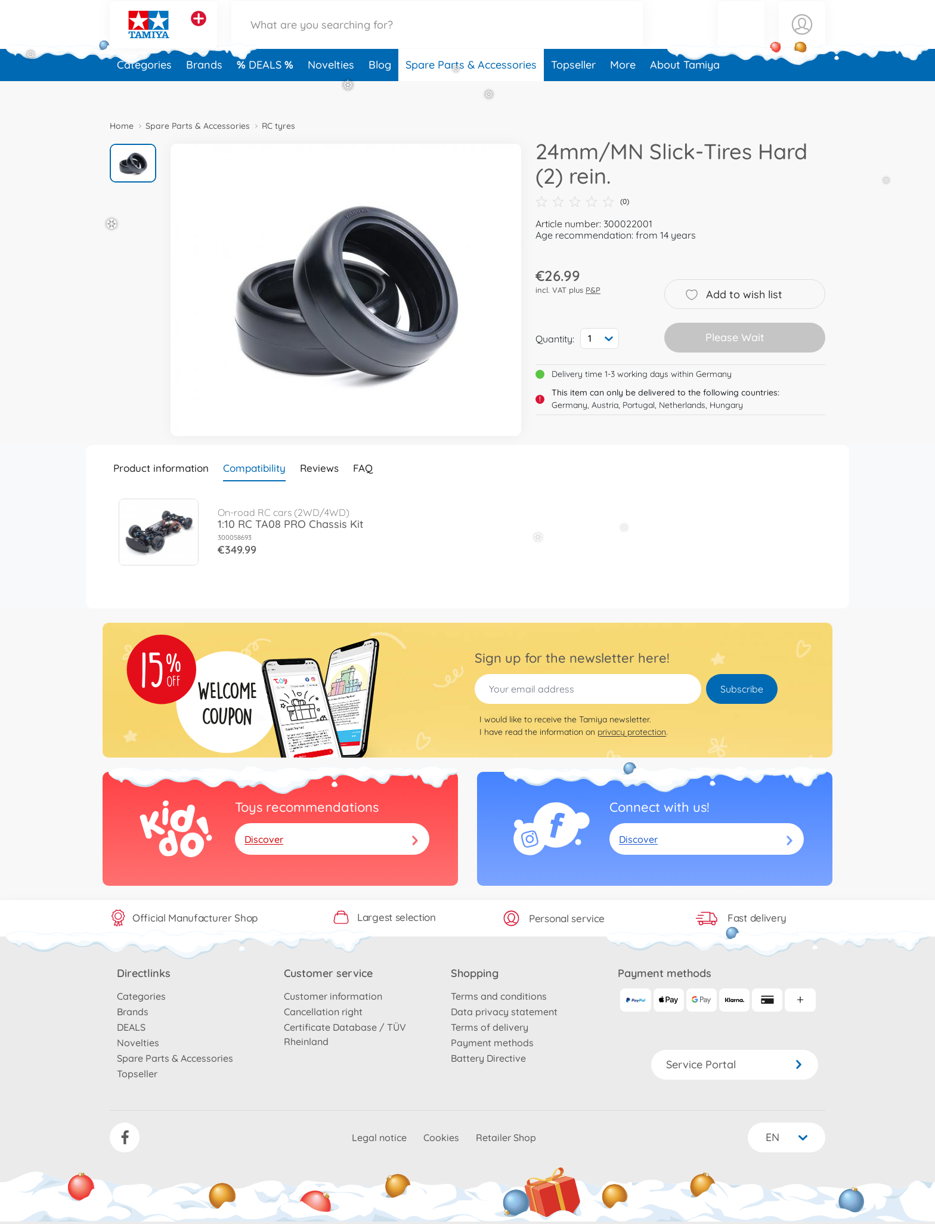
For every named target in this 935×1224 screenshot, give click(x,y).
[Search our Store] (437, 37)
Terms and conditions (499, 996)
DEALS (266, 91)
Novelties (331, 91)
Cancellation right (323, 1012)
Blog (380, 91)
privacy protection (631, 732)
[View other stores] (198, 32)
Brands (204, 91)
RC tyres (278, 125)
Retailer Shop (506, 1137)
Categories (144, 91)
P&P (593, 290)
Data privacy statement (504, 1012)
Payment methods (492, 1043)
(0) (582, 202)
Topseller (573, 91)
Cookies (441, 1137)
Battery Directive (488, 1058)
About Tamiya (685, 91)
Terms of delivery (489, 1027)
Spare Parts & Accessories (471, 91)
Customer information (333, 996)
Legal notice (379, 1137)
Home (122, 125)
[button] (741, 37)
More (623, 91)
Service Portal (734, 1064)
